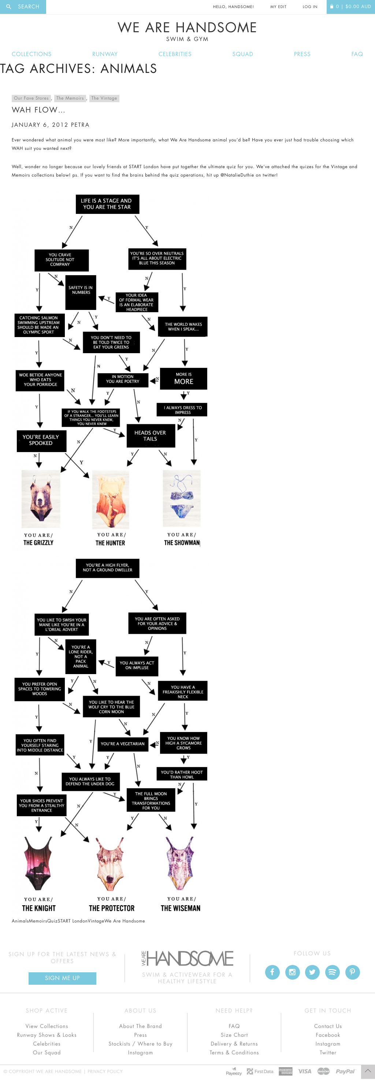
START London (73, 921)
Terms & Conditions (234, 1052)
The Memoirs (70, 98)
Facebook (328, 1035)
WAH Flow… (39, 110)
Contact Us (328, 1026)
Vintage (96, 921)
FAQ (357, 54)
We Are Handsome (187, 32)
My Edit (278, 7)
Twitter (328, 1052)
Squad (243, 54)
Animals (20, 921)
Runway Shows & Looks (47, 1035)
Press (302, 54)
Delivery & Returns (234, 1044)
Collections (32, 54)
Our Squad (47, 1052)
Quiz (52, 921)
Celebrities (175, 54)
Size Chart (234, 1035)
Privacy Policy (105, 1072)
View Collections (47, 1026)
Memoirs (38, 921)
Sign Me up (62, 978)
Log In (310, 7)
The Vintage (104, 98)
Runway (105, 54)
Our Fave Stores (31, 98)
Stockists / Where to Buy (141, 1044)
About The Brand (140, 1026)
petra (80, 125)
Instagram (140, 1052)
